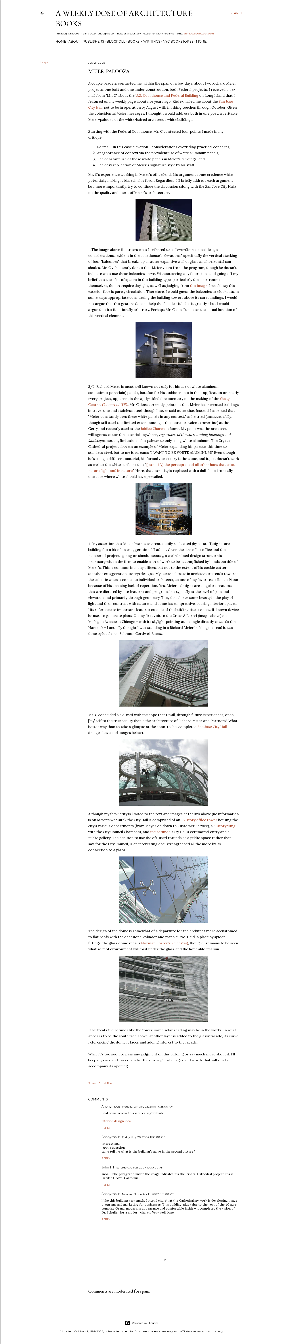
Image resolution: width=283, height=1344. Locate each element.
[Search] (236, 13)
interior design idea (116, 1121)
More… (202, 41)
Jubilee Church (153, 428)
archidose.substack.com (199, 33)
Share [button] (44, 63)
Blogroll (116, 41)
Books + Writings (144, 41)
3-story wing (224, 826)
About (74, 41)
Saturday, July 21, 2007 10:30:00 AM (140, 1167)
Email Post (106, 1083)
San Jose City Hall (212, 726)
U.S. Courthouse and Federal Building (166, 95)
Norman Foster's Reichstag (164, 943)
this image (198, 285)
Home (60, 41)
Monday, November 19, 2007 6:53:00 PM (148, 1194)
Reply (105, 1127)
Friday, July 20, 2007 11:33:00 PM (143, 1137)
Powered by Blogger (141, 1323)
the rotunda (160, 832)
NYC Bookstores (178, 41)
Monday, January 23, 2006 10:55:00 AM (147, 1106)
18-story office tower (199, 820)
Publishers (93, 41)
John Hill (108, 1167)
